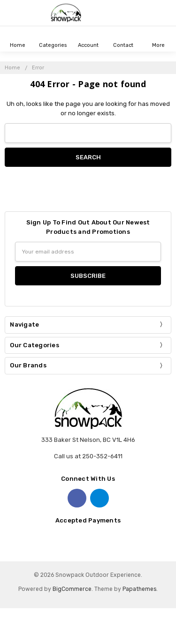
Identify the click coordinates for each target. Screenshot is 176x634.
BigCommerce (72, 589)
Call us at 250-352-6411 (88, 456)
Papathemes (139, 589)
